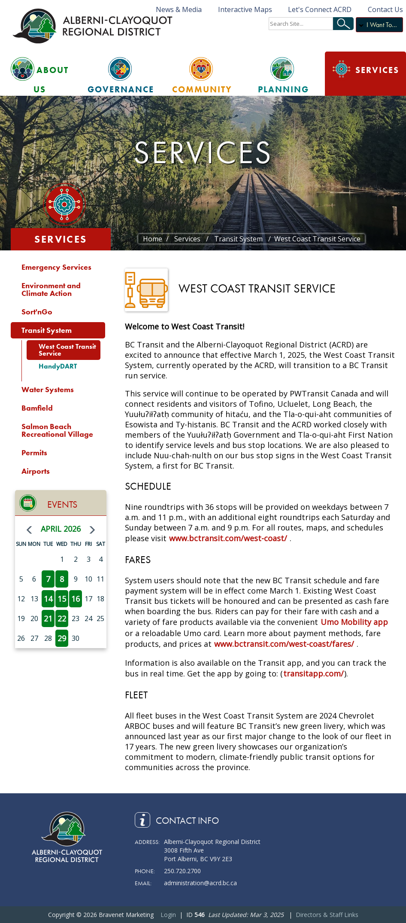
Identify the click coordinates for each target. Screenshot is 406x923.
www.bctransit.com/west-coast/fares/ (284, 644)
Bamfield (37, 408)
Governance (121, 89)
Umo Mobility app (354, 622)
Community (202, 89)
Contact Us (385, 9)
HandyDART (58, 366)
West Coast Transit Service (67, 350)
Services (377, 70)
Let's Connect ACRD (319, 9)
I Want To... (382, 24)
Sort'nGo (36, 312)
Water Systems (47, 389)
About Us (51, 79)
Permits (34, 452)
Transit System (46, 330)
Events (62, 504)
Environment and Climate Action (51, 289)
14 (48, 599)
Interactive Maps (245, 9)
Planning (283, 89)
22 (62, 618)
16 (75, 599)
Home (152, 239)
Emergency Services (56, 267)
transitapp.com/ (313, 673)
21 (48, 618)
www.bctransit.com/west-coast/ (228, 538)
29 (62, 638)
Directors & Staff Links (327, 915)
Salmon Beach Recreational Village (57, 430)
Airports (35, 471)
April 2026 (61, 529)
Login (168, 915)
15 (62, 599)
